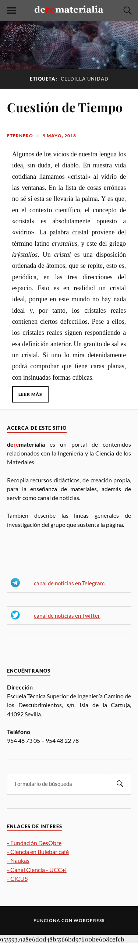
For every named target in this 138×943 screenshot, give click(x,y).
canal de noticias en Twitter (67, 616)
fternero (20, 135)
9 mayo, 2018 (59, 135)
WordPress (89, 920)
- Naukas (18, 860)
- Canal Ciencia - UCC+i (37, 869)
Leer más (30, 394)
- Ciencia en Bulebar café (38, 851)
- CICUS (17, 878)
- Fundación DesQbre (34, 842)
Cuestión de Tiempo (65, 107)
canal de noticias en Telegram (69, 583)
